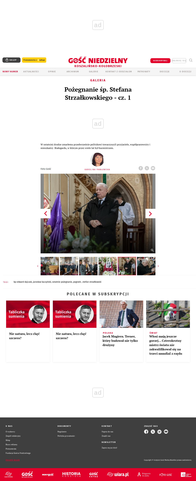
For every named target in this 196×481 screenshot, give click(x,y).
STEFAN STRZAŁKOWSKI (92, 282)
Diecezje (165, 71)
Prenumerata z (34, 60)
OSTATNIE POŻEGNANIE (62, 282)
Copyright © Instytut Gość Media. (157, 460)
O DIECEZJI (185, 71)
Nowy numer (10, 71)
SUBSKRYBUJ (160, 61)
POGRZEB (77, 282)
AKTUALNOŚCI (31, 71)
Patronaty (144, 71)
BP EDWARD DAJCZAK (23, 282)
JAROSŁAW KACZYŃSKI (42, 282)
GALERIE (93, 71)
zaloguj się (179, 61)
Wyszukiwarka (191, 60)
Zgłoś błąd (13, 460)
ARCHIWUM (73, 71)
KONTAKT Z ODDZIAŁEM (119, 71)
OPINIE (52, 71)
